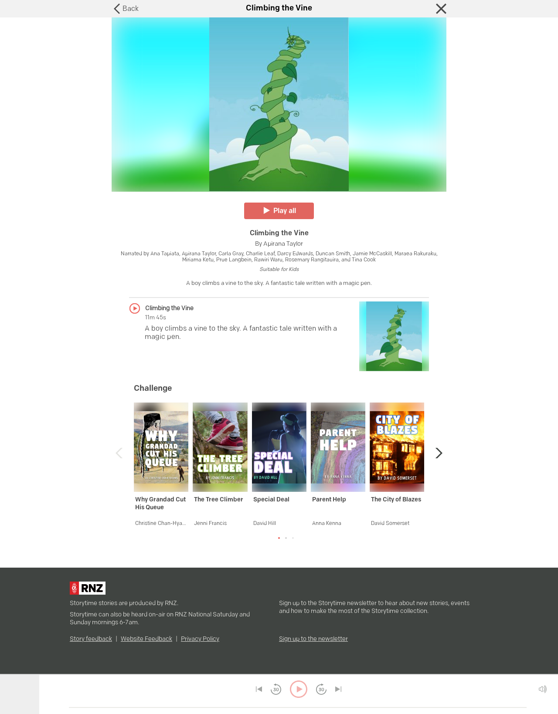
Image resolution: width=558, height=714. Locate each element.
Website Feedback (146, 639)
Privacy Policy (200, 639)
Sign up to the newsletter (313, 639)
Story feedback (91, 639)
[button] (436, 453)
